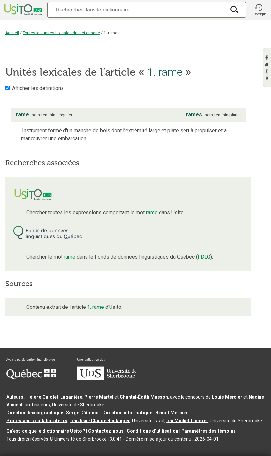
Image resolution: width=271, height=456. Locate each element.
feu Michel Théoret (187, 420)
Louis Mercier (227, 396)
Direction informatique (127, 412)
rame (152, 212)
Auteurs (14, 396)
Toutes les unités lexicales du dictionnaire (61, 33)
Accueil (12, 33)
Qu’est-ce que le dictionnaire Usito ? (45, 431)
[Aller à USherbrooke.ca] (106, 378)
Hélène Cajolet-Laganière (54, 396)
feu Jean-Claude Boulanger (100, 420)
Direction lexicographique (34, 412)
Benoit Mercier (171, 412)
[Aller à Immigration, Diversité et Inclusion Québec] (31, 377)
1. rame (95, 307)
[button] (258, 10)
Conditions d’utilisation (152, 431)
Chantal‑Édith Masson (144, 396)
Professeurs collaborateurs (36, 420)
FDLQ (204, 257)
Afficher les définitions (38, 88)
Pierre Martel (98, 396)
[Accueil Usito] (22, 10)
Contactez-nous (106, 431)
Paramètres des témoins (208, 431)
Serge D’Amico (82, 412)
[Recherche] (136, 9)
